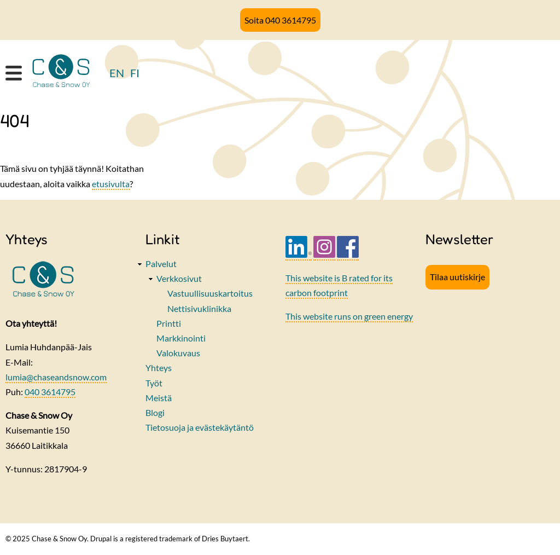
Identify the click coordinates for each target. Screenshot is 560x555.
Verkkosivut (179, 278)
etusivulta (111, 183)
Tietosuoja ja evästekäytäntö (199, 427)
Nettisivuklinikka (199, 308)
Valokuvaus (178, 353)
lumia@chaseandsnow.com (56, 377)
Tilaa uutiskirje (457, 276)
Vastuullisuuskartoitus (210, 293)
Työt (153, 383)
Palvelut (161, 263)
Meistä (158, 397)
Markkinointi (181, 338)
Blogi (155, 412)
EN (116, 72)
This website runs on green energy (349, 316)
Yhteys (158, 367)
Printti (168, 323)
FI (134, 72)
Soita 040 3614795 (280, 20)
